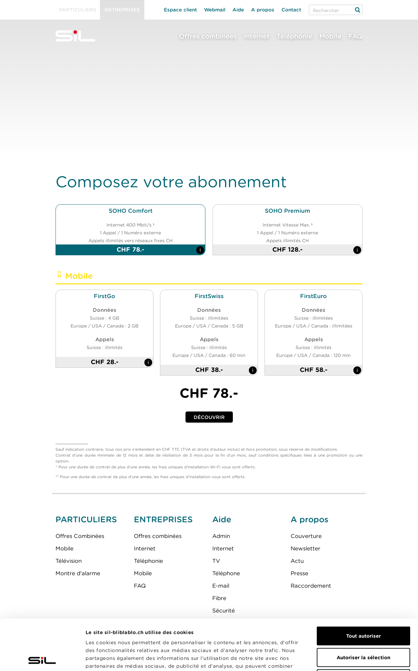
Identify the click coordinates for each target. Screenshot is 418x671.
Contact (291, 10)
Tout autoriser (363, 585)
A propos (262, 10)
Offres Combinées (80, 536)
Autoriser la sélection (363, 607)
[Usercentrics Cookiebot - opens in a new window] (42, 658)
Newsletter (305, 548)
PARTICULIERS (86, 519)
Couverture (306, 536)
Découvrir (209, 417)
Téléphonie (294, 36)
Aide (238, 10)
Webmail (214, 10)
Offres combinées (208, 36)
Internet (256, 36)
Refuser (363, 628)
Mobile (330, 36)
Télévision (69, 561)
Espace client (180, 10)
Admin (221, 536)
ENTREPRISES (163, 519)
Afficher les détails (368, 658)
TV (216, 561)
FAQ (355, 36)
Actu (297, 561)
